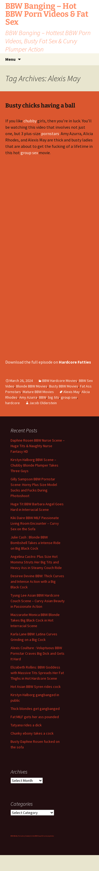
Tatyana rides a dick (26, 725)
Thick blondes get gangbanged (35, 708)
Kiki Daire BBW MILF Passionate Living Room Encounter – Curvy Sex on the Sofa (35, 523)
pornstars (50, 133)
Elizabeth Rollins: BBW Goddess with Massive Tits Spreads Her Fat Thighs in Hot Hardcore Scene (37, 673)
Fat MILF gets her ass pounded (35, 716)
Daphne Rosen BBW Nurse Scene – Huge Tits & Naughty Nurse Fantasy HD (38, 446)
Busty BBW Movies (63, 386)
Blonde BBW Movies (31, 386)
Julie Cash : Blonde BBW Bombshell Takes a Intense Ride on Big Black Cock (35, 543)
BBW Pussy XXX (39, 836)
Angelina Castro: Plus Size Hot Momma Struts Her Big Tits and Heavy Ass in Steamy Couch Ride (36, 562)
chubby (29, 120)
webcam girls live (49, 836)
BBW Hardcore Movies (59, 380)
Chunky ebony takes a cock (32, 733)
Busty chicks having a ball (40, 105)
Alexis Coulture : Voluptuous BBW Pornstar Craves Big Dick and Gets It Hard (37, 653)
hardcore (12, 402)
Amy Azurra (28, 397)
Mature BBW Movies (38, 391)
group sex (29, 152)
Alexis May (71, 391)
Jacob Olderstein (43, 402)
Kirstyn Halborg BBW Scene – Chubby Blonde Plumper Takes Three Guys (34, 465)
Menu (10, 59)
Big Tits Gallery (20, 836)
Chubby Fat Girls (30, 836)
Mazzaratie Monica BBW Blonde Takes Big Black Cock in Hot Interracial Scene (35, 620)
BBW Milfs (13, 836)
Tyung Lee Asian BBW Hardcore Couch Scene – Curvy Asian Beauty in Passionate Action (38, 601)
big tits (53, 397)
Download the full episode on (48, 362)
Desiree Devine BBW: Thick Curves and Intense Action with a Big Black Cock (37, 581)
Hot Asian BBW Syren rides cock (36, 686)
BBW (42, 397)
